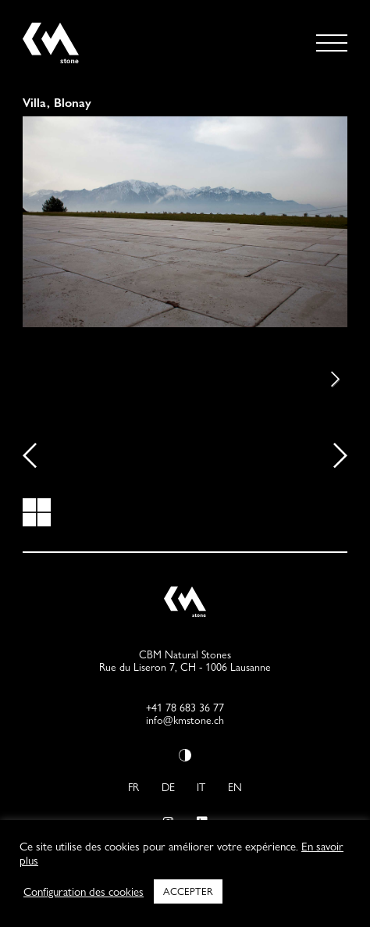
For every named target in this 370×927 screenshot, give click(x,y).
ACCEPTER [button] (188, 891)
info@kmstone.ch (185, 720)
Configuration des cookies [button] (83, 892)
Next (324, 379)
